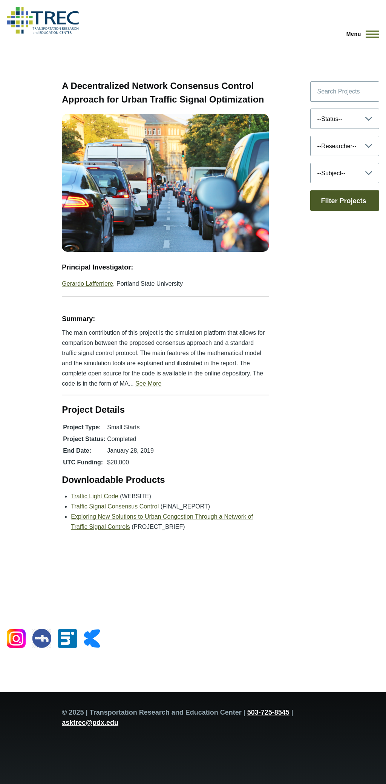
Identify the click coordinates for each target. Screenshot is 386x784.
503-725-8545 (268, 712)
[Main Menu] (360, 34)
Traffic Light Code (94, 496)
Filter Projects (343, 201)
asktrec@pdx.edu (90, 722)
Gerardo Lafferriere (87, 283)
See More (148, 383)
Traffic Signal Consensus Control (115, 506)
